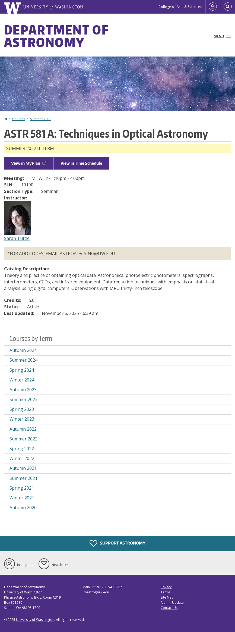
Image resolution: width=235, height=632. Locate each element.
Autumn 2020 (23, 508)
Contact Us (169, 607)
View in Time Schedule (81, 163)
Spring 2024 (21, 370)
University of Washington (35, 619)
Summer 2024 (23, 360)
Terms (165, 592)
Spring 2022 (21, 449)
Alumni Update (172, 602)
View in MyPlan (28, 163)
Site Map (167, 597)
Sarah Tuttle (17, 238)
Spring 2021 (21, 488)
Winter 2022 (21, 458)
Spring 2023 (21, 409)
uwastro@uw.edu (95, 592)
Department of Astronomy (56, 35)
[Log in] (212, 7)
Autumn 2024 (23, 350)
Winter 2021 (21, 498)
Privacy (166, 587)
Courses (18, 119)
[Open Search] (227, 7)
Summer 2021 (23, 478)
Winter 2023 (21, 419)
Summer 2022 (40, 119)
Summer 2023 (23, 399)
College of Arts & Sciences (180, 6)
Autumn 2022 (23, 429)
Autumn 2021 (23, 468)
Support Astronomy (117, 543)
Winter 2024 (21, 380)
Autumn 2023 (23, 390)
